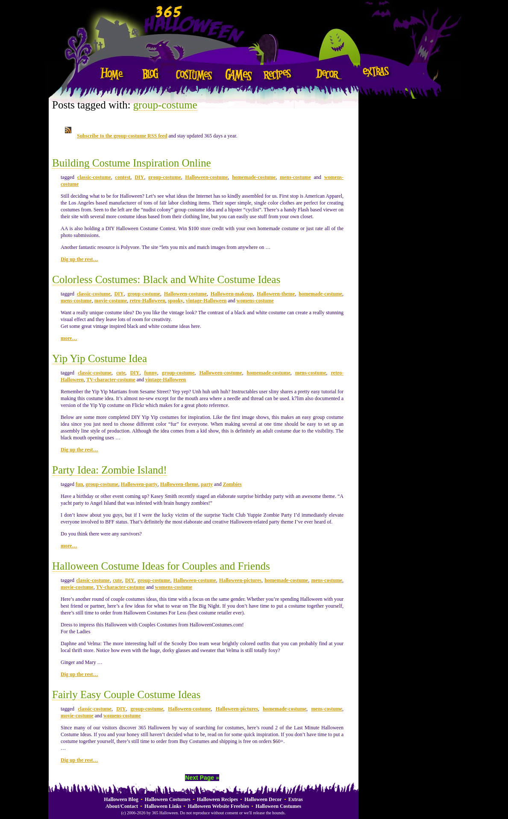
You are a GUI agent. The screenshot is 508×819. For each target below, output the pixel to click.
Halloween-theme (276, 294)
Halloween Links (162, 806)
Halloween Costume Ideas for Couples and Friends (161, 566)
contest (122, 177)
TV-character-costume (110, 380)
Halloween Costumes (168, 799)
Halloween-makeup (232, 294)
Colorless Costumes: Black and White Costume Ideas (166, 279)
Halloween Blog (121, 799)
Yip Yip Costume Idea (99, 358)
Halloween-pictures (240, 580)
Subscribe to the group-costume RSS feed (122, 136)
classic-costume (94, 177)
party (207, 484)
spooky (175, 301)
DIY (139, 177)
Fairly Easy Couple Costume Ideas (126, 694)
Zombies (232, 484)
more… (69, 338)
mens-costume (295, 177)
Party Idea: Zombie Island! (109, 470)
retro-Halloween (147, 301)
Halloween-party (139, 484)
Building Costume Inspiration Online (131, 163)
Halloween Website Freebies (218, 806)
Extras (295, 799)
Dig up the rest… (79, 259)
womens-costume (255, 301)
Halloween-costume (206, 177)
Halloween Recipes (217, 799)
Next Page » (202, 777)
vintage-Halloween (206, 301)
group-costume (165, 105)
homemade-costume (254, 177)
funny (150, 373)
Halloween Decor (263, 799)
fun (79, 484)
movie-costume (110, 301)
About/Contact (122, 806)
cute (120, 373)
